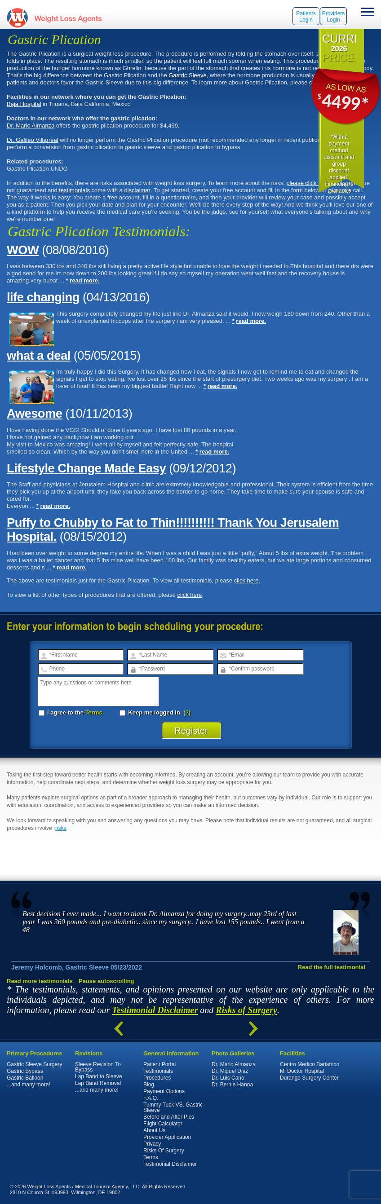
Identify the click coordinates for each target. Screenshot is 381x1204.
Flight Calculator (162, 1123)
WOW (23, 250)
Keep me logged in (151, 712)
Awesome (34, 413)
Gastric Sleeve (187, 75)
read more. (84, 280)
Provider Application (167, 1137)
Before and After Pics (168, 1117)
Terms (93, 712)
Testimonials (158, 1071)
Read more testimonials (40, 981)
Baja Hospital (24, 104)
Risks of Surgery (246, 1010)
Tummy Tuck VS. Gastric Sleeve (173, 1107)
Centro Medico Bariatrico (309, 1064)
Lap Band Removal (98, 1083)
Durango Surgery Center (309, 1078)
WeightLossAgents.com (68, 18)
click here (246, 580)
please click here (308, 183)
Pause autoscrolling (106, 981)
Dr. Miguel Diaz (230, 1071)
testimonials (74, 190)
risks (60, 828)
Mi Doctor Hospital (302, 1071)
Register (191, 731)
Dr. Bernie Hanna (232, 1084)
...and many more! (28, 1084)
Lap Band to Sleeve (98, 1076)
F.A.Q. (150, 1098)
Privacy (152, 1144)
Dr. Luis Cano (228, 1078)
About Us (154, 1130)
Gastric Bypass (25, 1071)
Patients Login (305, 16)
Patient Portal (159, 1064)
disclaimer (137, 190)
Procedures (157, 1078)
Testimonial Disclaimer (155, 1010)
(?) (187, 713)
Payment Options (164, 1091)
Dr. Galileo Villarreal (32, 140)
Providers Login (333, 16)
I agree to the (70, 712)
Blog (148, 1084)
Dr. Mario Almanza (30, 125)
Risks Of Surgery (163, 1150)
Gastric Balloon (25, 1078)
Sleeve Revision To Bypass (98, 1067)
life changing (43, 297)
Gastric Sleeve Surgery (34, 1064)
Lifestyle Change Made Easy (86, 468)
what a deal (39, 355)
